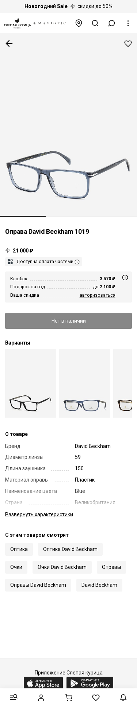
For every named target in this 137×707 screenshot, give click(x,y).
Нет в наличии (69, 321)
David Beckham (99, 585)
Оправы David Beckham (38, 585)
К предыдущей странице (9, 43)
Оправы (111, 567)
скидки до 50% (68, 6)
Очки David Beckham (62, 567)
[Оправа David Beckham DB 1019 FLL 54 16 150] (84, 383)
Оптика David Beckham (70, 549)
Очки (16, 567)
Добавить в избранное (128, 43)
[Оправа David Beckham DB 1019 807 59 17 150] (30, 383)
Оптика (19, 549)
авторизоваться (97, 295)
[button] (111, 23)
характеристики (39, 514)
